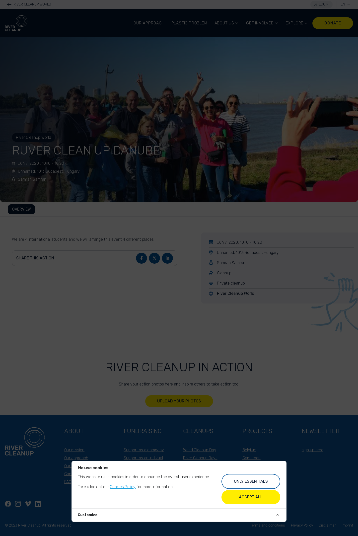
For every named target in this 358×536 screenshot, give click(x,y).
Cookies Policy (123, 486)
